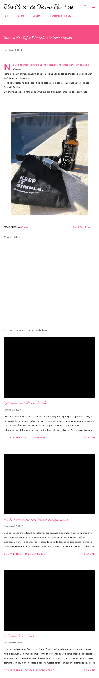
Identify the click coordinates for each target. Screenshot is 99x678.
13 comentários (35, 437)
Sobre (21, 15)
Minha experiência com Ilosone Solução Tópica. (36, 519)
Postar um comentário (39, 670)
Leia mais (89, 437)
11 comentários (35, 553)
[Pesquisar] (85, 6)
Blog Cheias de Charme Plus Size (38, 6)
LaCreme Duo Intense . (20, 635)
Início (7, 15)
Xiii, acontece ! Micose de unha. (26, 403)
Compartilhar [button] (82, 226)
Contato (37, 15)
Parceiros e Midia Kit (61, 15)
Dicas (24, 226)
